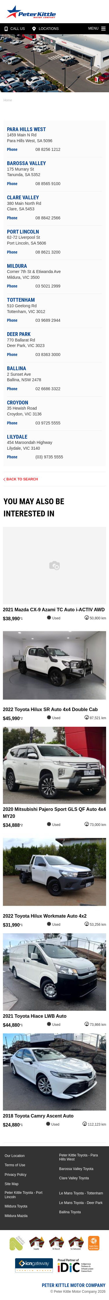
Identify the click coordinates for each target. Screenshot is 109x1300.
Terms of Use (15, 1165)
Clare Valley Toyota (74, 1178)
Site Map (11, 1184)
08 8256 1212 (47, 149)
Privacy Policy (15, 1175)
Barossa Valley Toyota (76, 1169)
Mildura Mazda (16, 1216)
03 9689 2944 (47, 320)
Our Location (15, 1156)
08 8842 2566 (47, 218)
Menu (97, 27)
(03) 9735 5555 (49, 457)
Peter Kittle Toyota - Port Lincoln (23, 1195)
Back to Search (22, 479)
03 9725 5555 (47, 423)
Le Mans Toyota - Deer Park (81, 1203)
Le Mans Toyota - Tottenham (81, 1193)
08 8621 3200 (47, 252)
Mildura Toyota (16, 1206)
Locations (45, 28)
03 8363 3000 (47, 354)
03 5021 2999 (47, 286)
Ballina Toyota (70, 1212)
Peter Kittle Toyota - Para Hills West (78, 1157)
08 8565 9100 (47, 183)
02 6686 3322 (47, 388)
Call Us (13, 28)
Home (7, 100)
